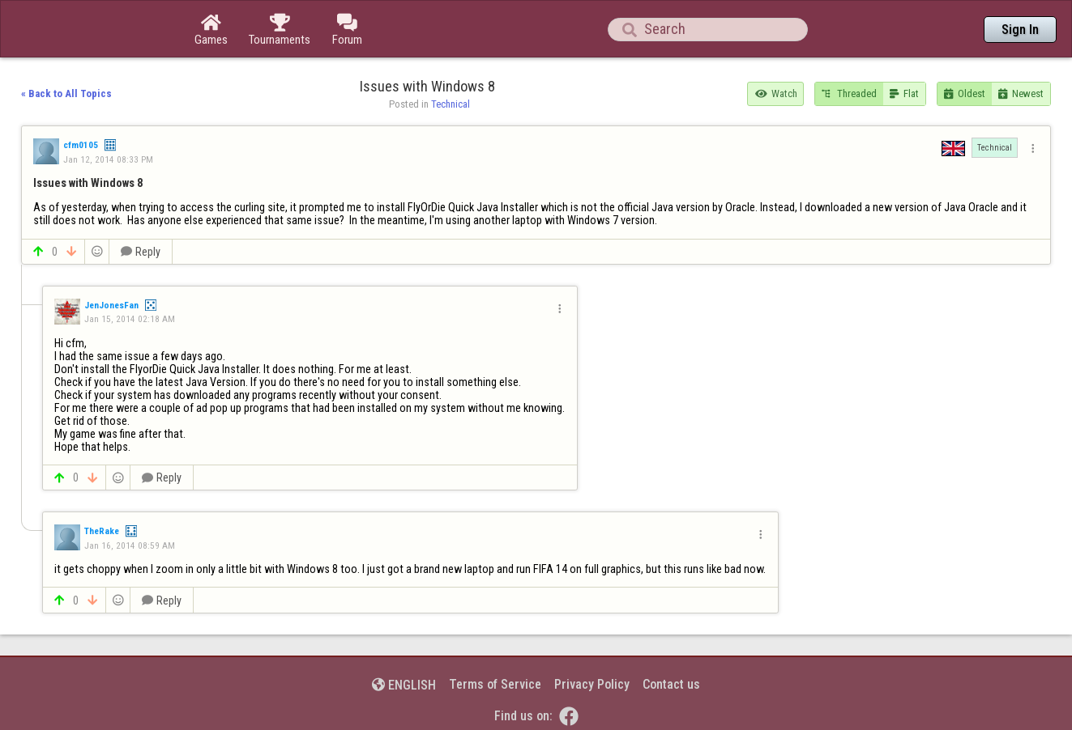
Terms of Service (495, 684)
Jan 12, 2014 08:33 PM (108, 159)
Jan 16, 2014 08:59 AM (129, 545)
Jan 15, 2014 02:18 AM (129, 319)
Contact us (671, 684)
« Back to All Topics (66, 93)
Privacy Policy (592, 684)
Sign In (1020, 29)
